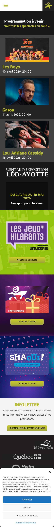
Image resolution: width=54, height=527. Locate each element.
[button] (49, 471)
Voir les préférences (27, 515)
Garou (8, 110)
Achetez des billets (27, 260)
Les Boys (11, 67)
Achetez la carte (27, 321)
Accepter (27, 499)
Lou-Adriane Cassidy (22, 153)
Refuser (27, 507)
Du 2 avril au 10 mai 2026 (27, 196)
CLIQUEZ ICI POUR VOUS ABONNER (27, 428)
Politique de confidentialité (26, 523)
